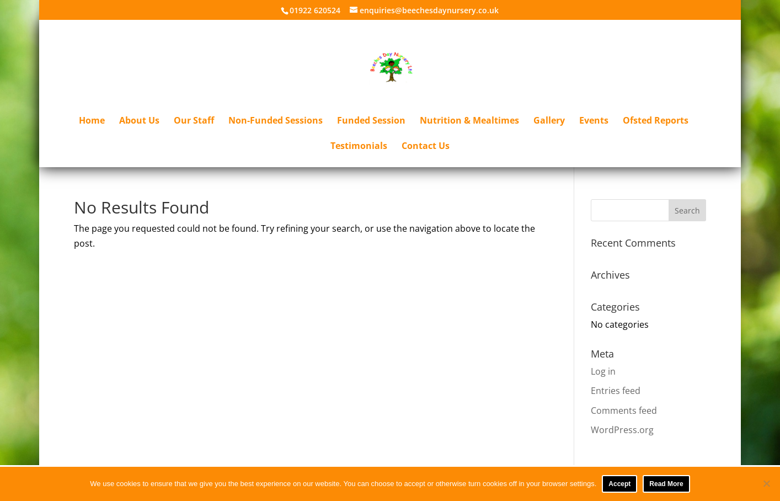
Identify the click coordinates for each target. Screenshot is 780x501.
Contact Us (426, 147)
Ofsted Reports (655, 121)
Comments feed (624, 410)
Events (593, 121)
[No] (766, 483)
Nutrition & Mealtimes (469, 121)
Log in (603, 371)
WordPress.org (622, 430)
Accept (619, 484)
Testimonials (358, 147)
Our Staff (194, 121)
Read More (666, 484)
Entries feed (615, 391)
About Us (139, 121)
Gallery (549, 121)
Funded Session (371, 121)
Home (92, 121)
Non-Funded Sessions (275, 121)
